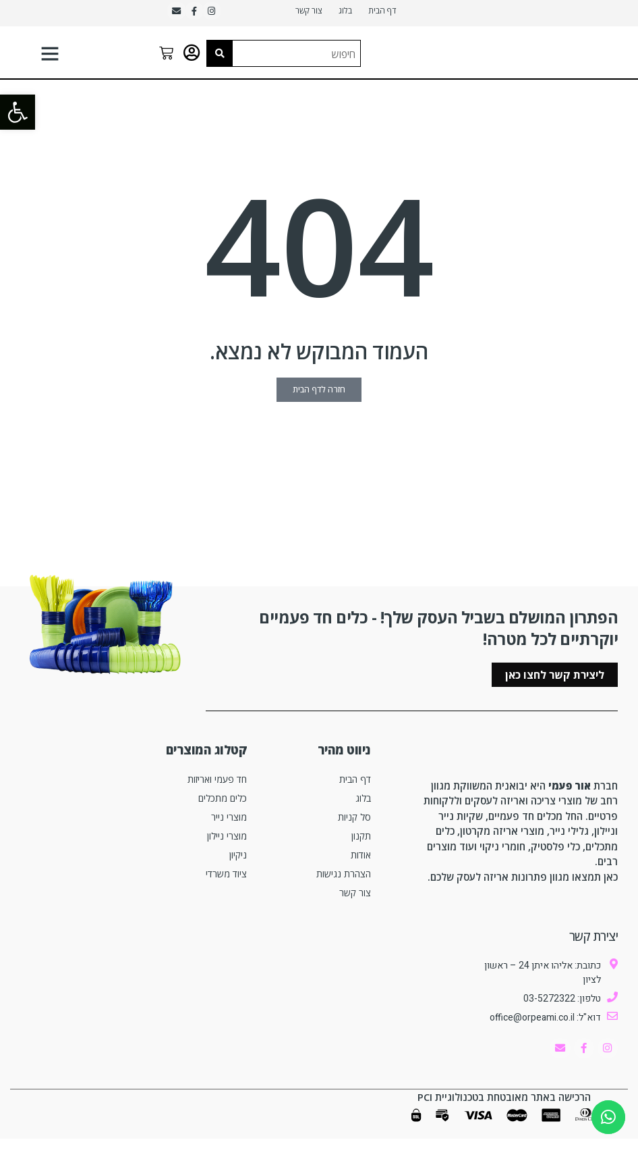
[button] (17, 112)
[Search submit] (220, 59)
